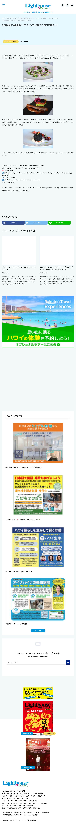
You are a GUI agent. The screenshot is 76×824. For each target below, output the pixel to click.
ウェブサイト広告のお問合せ (41, 812)
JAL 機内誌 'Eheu (28, 767)
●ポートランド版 (7, 803)
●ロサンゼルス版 (7, 793)
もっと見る (38, 631)
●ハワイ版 (5, 805)
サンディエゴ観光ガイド (38, 796)
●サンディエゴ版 (7, 796)
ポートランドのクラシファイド (22, 803)
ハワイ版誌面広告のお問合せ (10, 812)
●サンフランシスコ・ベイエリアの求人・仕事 (15, 798)
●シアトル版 (5, 801)
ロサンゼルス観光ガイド (38, 793)
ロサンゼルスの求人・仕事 (21, 793)
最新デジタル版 (27, 733)
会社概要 (35, 815)
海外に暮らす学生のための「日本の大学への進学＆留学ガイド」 (21, 808)
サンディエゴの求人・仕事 (21, 796)
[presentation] (21, 670)
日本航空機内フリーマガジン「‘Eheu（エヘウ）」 (16, 815)
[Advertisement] (38, 364)
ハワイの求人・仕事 (15, 805)
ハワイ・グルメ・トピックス (10, 41)
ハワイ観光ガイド (28, 805)
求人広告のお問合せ (26, 812)
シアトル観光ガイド (34, 801)
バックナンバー (49, 733)
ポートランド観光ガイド (40, 803)
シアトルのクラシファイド (18, 801)
